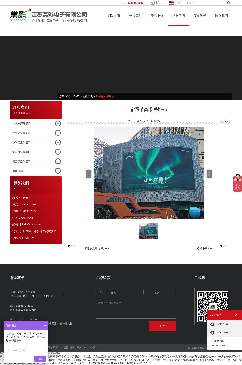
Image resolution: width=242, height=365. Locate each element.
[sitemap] (192, 347)
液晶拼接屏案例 (21, 151)
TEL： (131, 2)
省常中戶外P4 (205, 248)
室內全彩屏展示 (21, 123)
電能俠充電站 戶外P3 (96, 248)
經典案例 (88, 96)
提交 (162, 326)
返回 (225, 121)
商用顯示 (17, 170)
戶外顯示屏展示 (105, 96)
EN (178, 2)
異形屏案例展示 (21, 161)
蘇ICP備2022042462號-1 (83, 347)
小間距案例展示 (21, 142)
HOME (76, 96)
